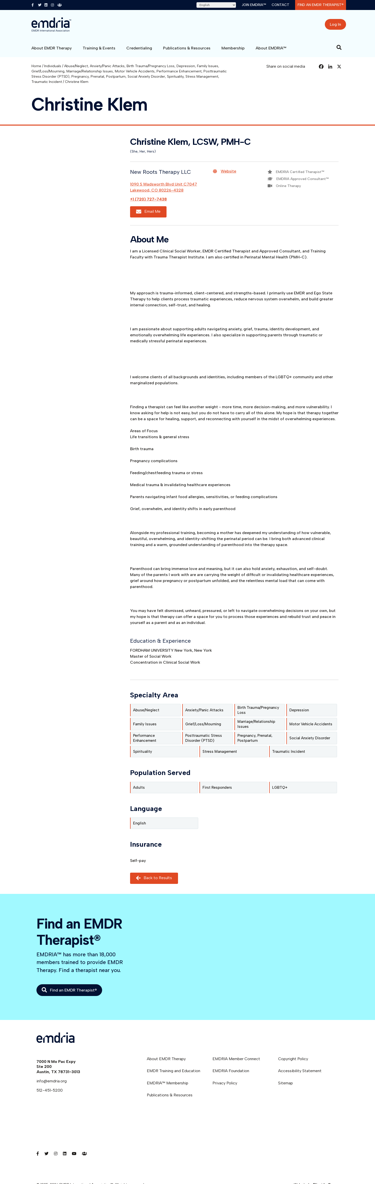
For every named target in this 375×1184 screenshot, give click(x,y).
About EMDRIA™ (271, 48)
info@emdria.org (51, 1081)
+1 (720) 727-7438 (148, 199)
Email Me (148, 211)
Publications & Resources (186, 48)
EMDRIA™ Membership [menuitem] (167, 1083)
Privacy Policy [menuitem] (224, 1083)
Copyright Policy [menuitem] (293, 1058)
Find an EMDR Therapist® (321, 5)
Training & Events (99, 48)
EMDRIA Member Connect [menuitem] (236, 1058)
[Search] (339, 47)
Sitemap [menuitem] (285, 1083)
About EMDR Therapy (51, 48)
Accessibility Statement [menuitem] (300, 1070)
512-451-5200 (49, 1090)
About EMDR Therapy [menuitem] (166, 1058)
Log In (335, 24)
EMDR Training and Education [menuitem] (173, 1070)
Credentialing (139, 48)
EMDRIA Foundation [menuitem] (230, 1070)
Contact (280, 5)
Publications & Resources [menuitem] (169, 1095)
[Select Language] (216, 5)
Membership (233, 48)
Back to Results (154, 878)
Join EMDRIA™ (254, 5)
